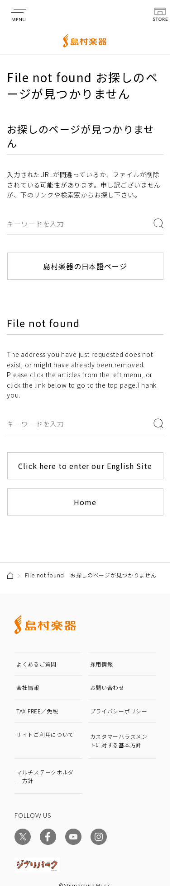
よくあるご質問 (36, 664)
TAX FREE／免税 (37, 711)
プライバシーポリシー (119, 711)
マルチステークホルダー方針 (45, 776)
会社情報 (27, 687)
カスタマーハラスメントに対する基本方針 (119, 740)
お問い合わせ (107, 687)
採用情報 (101, 664)
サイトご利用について (45, 734)
